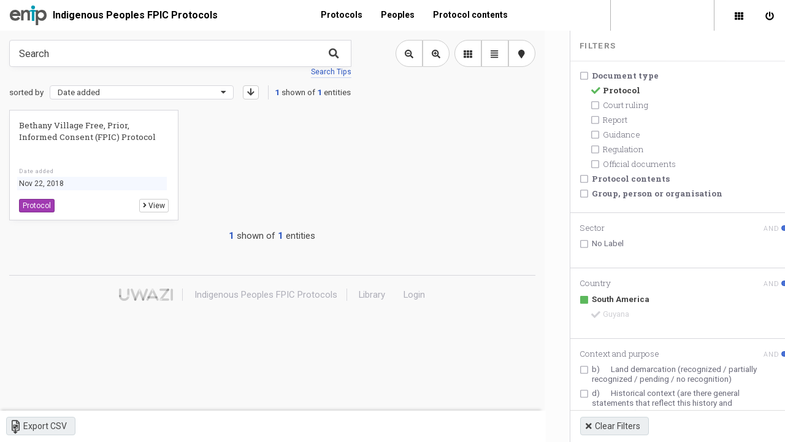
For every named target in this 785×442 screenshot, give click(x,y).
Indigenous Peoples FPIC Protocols (135, 15)
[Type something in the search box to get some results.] (178, 53)
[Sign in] (769, 15)
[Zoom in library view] (431, 53)
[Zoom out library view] (404, 53)
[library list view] (463, 53)
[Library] (739, 15)
